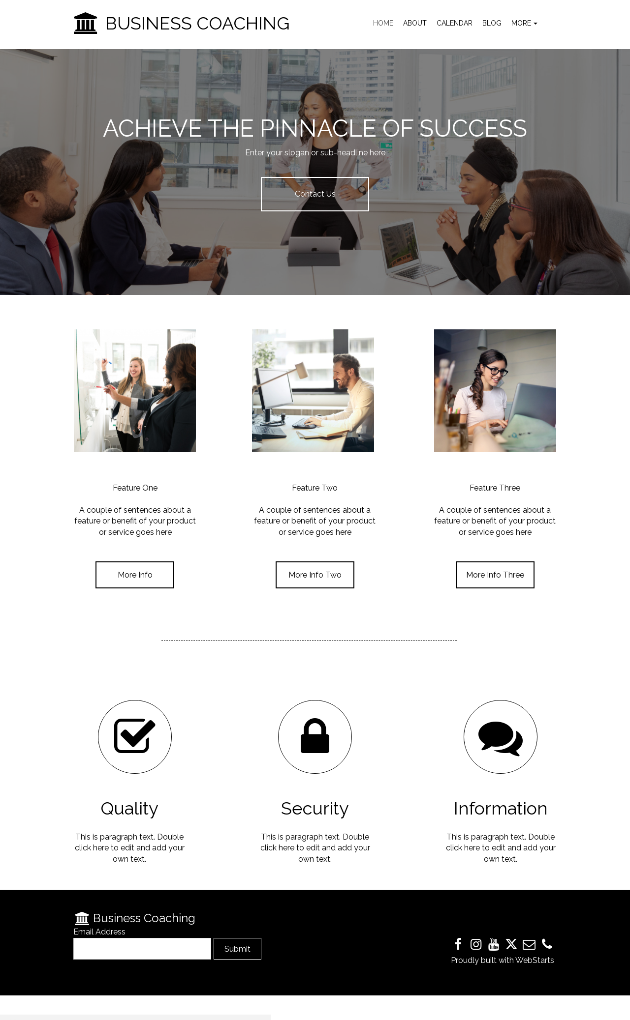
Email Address (99, 931)
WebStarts (534, 960)
